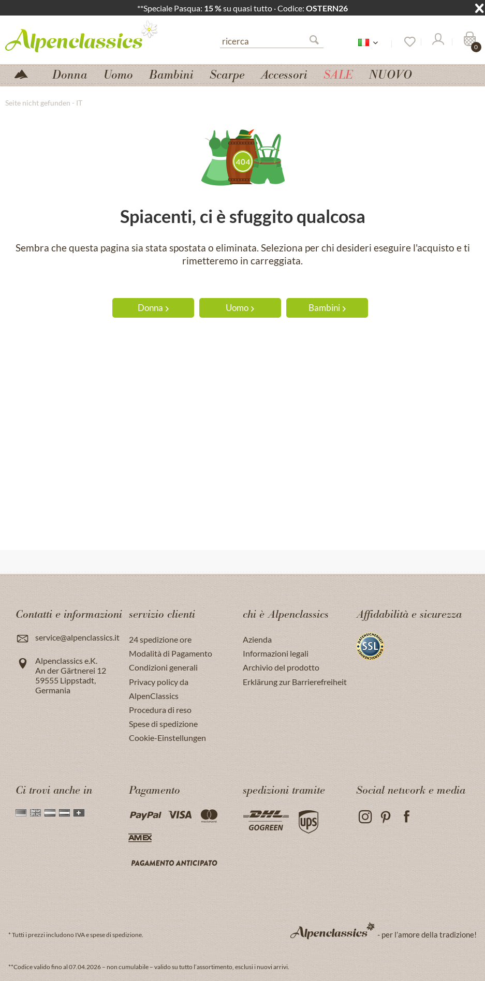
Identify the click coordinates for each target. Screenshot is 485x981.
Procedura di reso (160, 710)
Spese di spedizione (163, 724)
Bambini (327, 307)
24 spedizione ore (160, 639)
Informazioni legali (275, 653)
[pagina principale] (25, 73)
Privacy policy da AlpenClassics (158, 689)
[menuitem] (272, 40)
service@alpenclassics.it (77, 637)
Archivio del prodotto (281, 667)
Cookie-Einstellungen (167, 737)
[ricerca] (272, 40)
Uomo (240, 307)
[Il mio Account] (437, 42)
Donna (153, 307)
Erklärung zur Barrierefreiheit (295, 682)
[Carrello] (468, 42)
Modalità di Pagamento (170, 653)
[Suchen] (318, 42)
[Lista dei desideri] (406, 42)
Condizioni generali (163, 667)
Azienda (257, 639)
